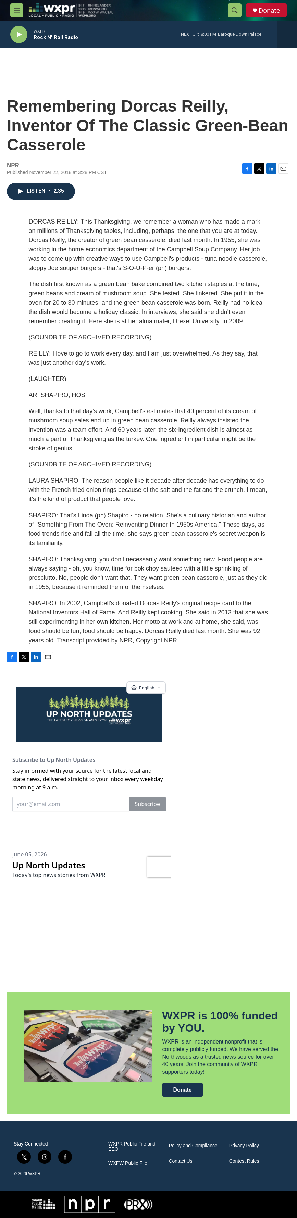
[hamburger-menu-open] (16, 10)
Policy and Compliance (193, 1145)
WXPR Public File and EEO (132, 1146)
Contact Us (180, 1161)
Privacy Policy (244, 1145)
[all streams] (287, 34)
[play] (18, 34)
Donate (269, 10)
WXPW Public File (127, 1163)
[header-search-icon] (235, 10)
